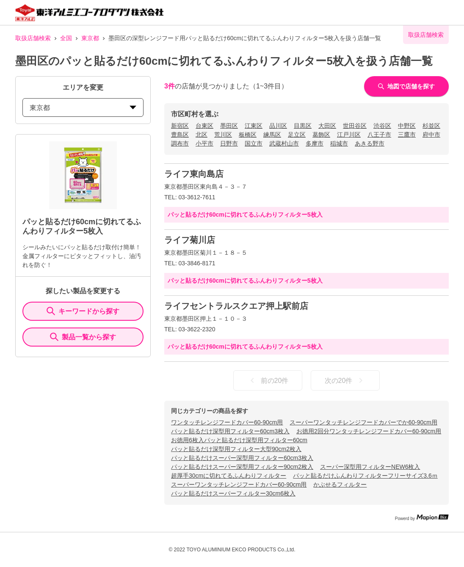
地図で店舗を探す (406, 86)
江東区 (253, 125)
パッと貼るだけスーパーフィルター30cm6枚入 (233, 493)
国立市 (253, 143)
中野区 (407, 125)
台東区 (204, 125)
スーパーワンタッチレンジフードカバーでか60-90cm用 (363, 422)
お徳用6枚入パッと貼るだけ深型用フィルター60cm (239, 440)
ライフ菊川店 (189, 240)
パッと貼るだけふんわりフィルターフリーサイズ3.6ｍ (365, 475)
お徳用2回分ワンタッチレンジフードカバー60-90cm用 (368, 431)
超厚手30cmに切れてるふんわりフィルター (228, 475)
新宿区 (180, 125)
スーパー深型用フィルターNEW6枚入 (370, 466)
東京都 (90, 38)
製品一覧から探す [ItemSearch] (83, 337)
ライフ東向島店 (194, 174)
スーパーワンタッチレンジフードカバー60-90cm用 (239, 484)
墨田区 (229, 125)
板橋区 (248, 134)
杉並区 (431, 125)
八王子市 (379, 134)
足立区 (297, 134)
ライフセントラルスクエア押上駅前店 (236, 306)
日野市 (229, 143)
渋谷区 (382, 125)
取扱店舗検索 (33, 38)
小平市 (204, 143)
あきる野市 (369, 143)
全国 (66, 38)
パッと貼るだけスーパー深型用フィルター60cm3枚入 (242, 457)
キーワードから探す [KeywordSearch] (83, 311)
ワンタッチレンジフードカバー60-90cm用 (227, 422)
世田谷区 (355, 125)
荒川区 (223, 134)
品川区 (278, 125)
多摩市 (314, 143)
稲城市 (339, 143)
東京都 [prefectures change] (83, 107)
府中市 (431, 134)
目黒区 (303, 125)
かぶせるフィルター (340, 484)
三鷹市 (407, 134)
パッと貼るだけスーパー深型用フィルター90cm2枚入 (242, 466)
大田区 (327, 125)
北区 (201, 134)
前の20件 (268, 380)
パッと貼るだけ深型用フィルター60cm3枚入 (230, 431)
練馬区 (272, 134)
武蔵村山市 (284, 143)
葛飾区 (321, 134)
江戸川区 (349, 134)
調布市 (180, 143)
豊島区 (180, 134)
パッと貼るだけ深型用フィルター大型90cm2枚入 (236, 449)
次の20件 (345, 380)
